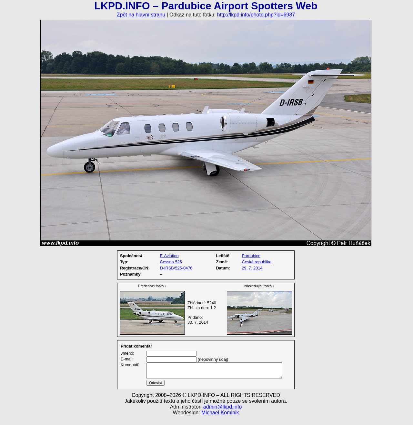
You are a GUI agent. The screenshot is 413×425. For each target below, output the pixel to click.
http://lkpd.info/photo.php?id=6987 (256, 14)
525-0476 (183, 268)
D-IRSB (167, 268)
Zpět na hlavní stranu (141, 14)
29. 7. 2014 (252, 268)
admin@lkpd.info (222, 414)
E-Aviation (169, 255)
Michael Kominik (220, 420)
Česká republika (257, 261)
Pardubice (251, 255)
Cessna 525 (171, 261)
